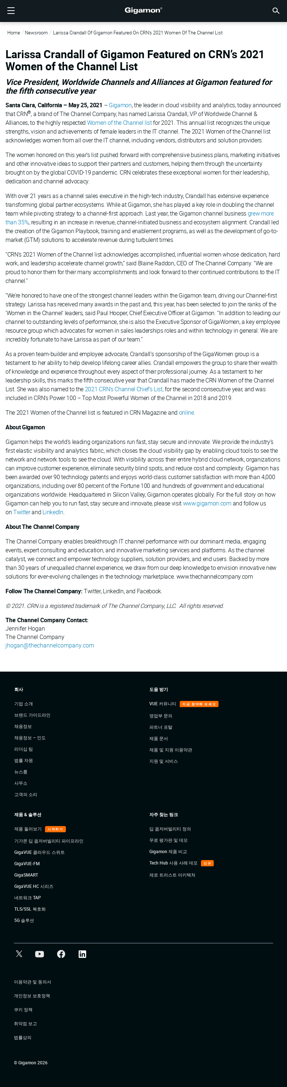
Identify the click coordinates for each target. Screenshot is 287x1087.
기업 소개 (23, 703)
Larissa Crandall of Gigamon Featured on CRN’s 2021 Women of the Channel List (138, 32)
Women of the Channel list (119, 123)
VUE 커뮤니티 (163, 703)
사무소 (20, 783)
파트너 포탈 (160, 727)
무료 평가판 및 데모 (168, 840)
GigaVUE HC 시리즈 (33, 886)
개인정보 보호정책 (32, 995)
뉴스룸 (20, 771)
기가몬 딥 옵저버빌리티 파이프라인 (48, 841)
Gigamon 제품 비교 (168, 851)
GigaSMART (26, 875)
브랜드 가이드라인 (32, 715)
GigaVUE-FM (27, 863)
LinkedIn (52, 512)
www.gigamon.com (207, 503)
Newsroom (36, 32)
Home (13, 32)
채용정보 (23, 726)
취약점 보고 (25, 1023)
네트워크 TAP (27, 897)
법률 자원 (23, 760)
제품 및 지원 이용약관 (170, 749)
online (186, 412)
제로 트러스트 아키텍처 (172, 875)
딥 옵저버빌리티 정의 (170, 829)
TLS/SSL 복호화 (30, 909)
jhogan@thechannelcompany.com (49, 645)
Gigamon (120, 105)
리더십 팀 (23, 749)
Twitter (21, 512)
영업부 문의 (160, 715)
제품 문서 (158, 738)
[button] (276, 10)
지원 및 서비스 (163, 761)
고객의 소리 (25, 794)
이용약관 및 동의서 (32, 982)
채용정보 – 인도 (30, 737)
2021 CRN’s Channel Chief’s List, (124, 389)
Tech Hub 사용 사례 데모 (174, 863)
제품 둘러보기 (28, 829)
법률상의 (22, 1037)
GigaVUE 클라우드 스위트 (39, 852)
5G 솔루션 (24, 920)
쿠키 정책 (23, 1009)
